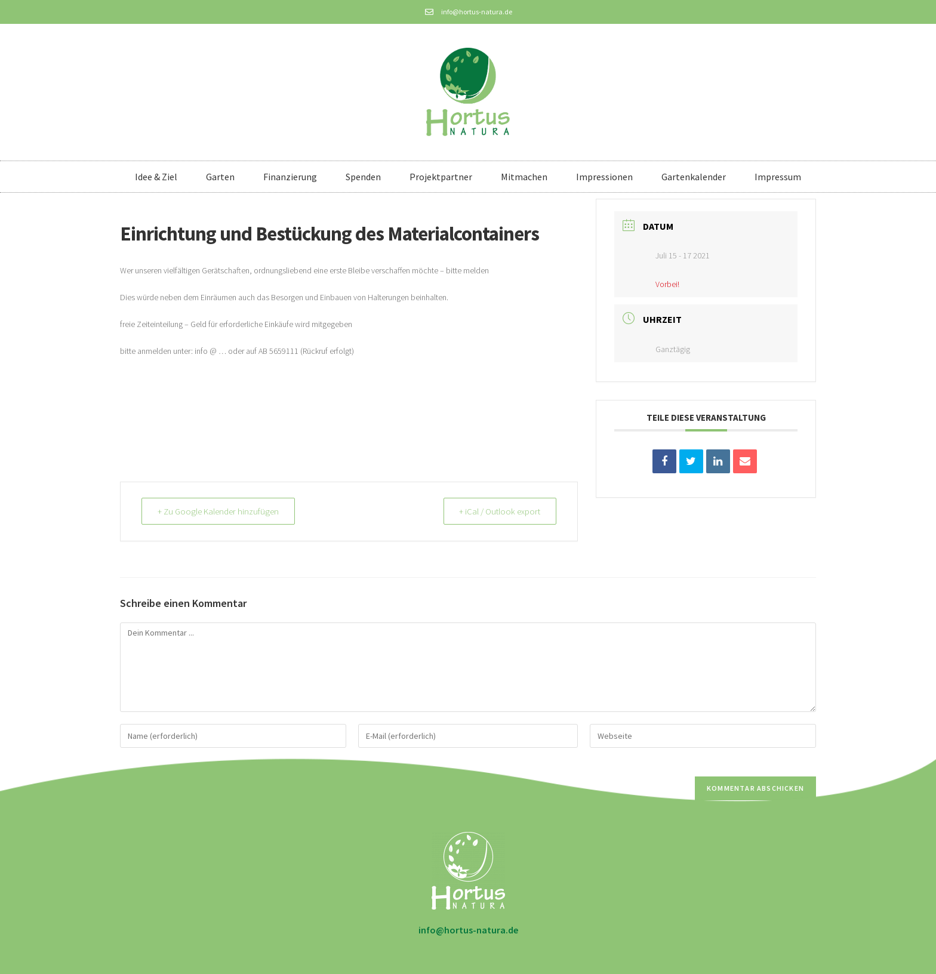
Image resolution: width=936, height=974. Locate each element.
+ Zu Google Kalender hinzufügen (219, 511)
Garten (220, 177)
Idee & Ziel (156, 177)
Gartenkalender (693, 177)
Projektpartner (441, 177)
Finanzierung (290, 177)
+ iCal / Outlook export (498, 511)
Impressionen (604, 177)
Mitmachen (524, 177)
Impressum (778, 177)
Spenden (363, 177)
